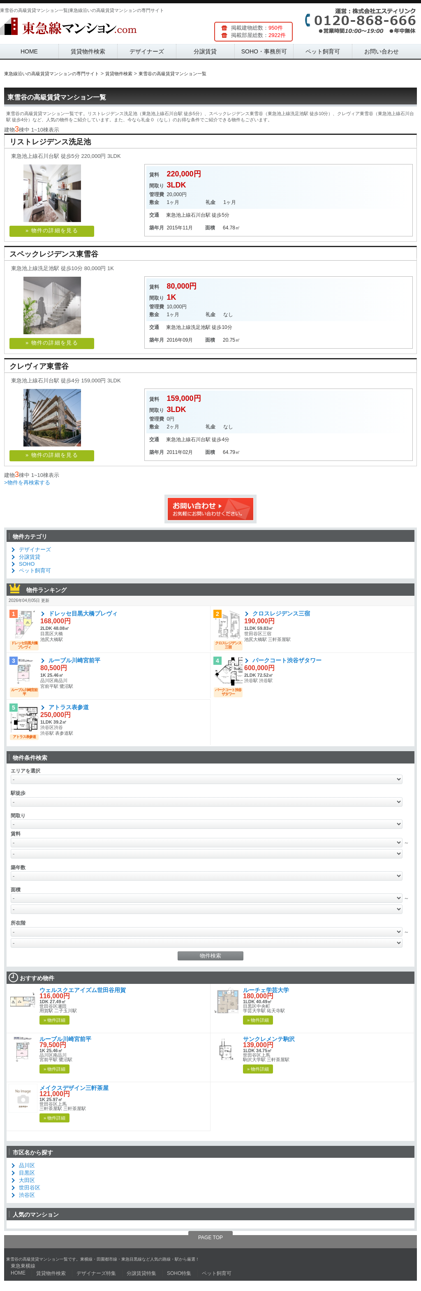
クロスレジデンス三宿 (281, 613)
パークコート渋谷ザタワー (287, 660)
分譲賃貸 (205, 51)
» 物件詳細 (54, 1020)
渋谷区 (27, 1195)
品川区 (27, 1165)
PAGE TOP (210, 1237)
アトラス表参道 (69, 707)
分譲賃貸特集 (141, 1273)
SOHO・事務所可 (264, 51)
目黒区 (27, 1173)
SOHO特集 (179, 1273)
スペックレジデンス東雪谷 (53, 254)
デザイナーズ (147, 51)
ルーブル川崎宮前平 (74, 660)
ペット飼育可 (322, 51)
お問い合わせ (381, 51)
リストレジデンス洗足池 (50, 142)
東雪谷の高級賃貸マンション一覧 (56, 97)
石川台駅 (200, 215)
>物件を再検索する (27, 482)
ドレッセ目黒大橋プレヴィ (83, 613)
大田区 (27, 1180)
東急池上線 (178, 215)
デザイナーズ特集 (96, 1273)
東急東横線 (23, 1266)
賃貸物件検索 (88, 51)
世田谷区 (29, 1188)
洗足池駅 (200, 327)
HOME (29, 51)
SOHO (27, 564)
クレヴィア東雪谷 (39, 366)
